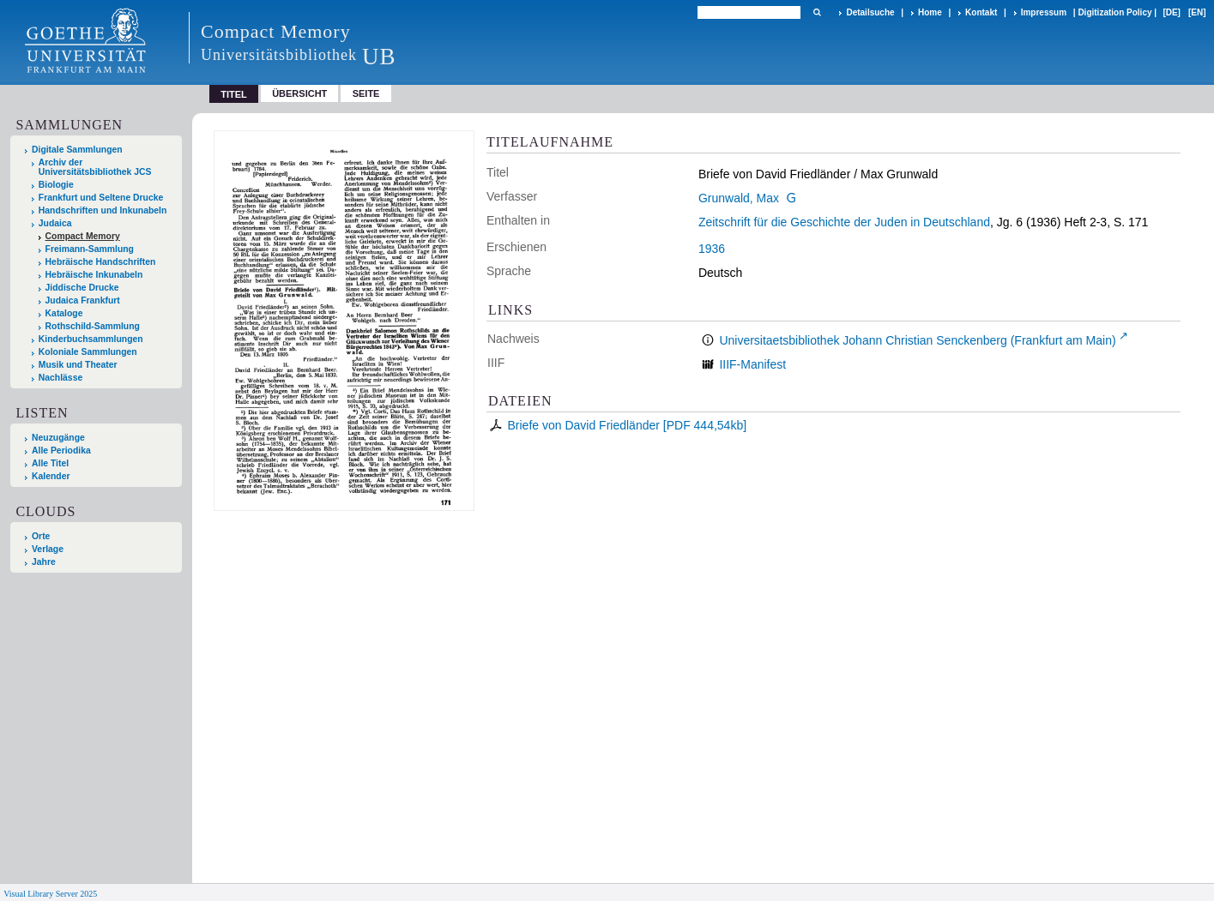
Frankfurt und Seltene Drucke (101, 197)
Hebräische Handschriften (100, 262)
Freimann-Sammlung (89, 249)
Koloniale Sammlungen (88, 352)
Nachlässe (60, 377)
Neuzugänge (58, 437)
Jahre (44, 562)
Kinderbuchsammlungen (91, 339)
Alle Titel (50, 463)
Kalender (50, 476)
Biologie (56, 184)
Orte (41, 536)
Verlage (47, 549)
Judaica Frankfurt (82, 300)
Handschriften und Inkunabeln (103, 210)
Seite (366, 93)
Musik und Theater (78, 364)
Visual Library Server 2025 (50, 893)
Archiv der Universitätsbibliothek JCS (95, 167)
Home (930, 12)
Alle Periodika (61, 450)
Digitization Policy (1114, 12)
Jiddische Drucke (82, 287)
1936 (711, 248)
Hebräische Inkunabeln (94, 274)
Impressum (1043, 12)
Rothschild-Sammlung (92, 326)
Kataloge (64, 313)
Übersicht (299, 93)
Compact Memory (82, 236)
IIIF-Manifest (752, 364)
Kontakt (981, 12)
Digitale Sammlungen (77, 149)
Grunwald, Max (738, 198)
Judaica (55, 223)
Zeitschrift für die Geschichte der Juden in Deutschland (844, 222)
